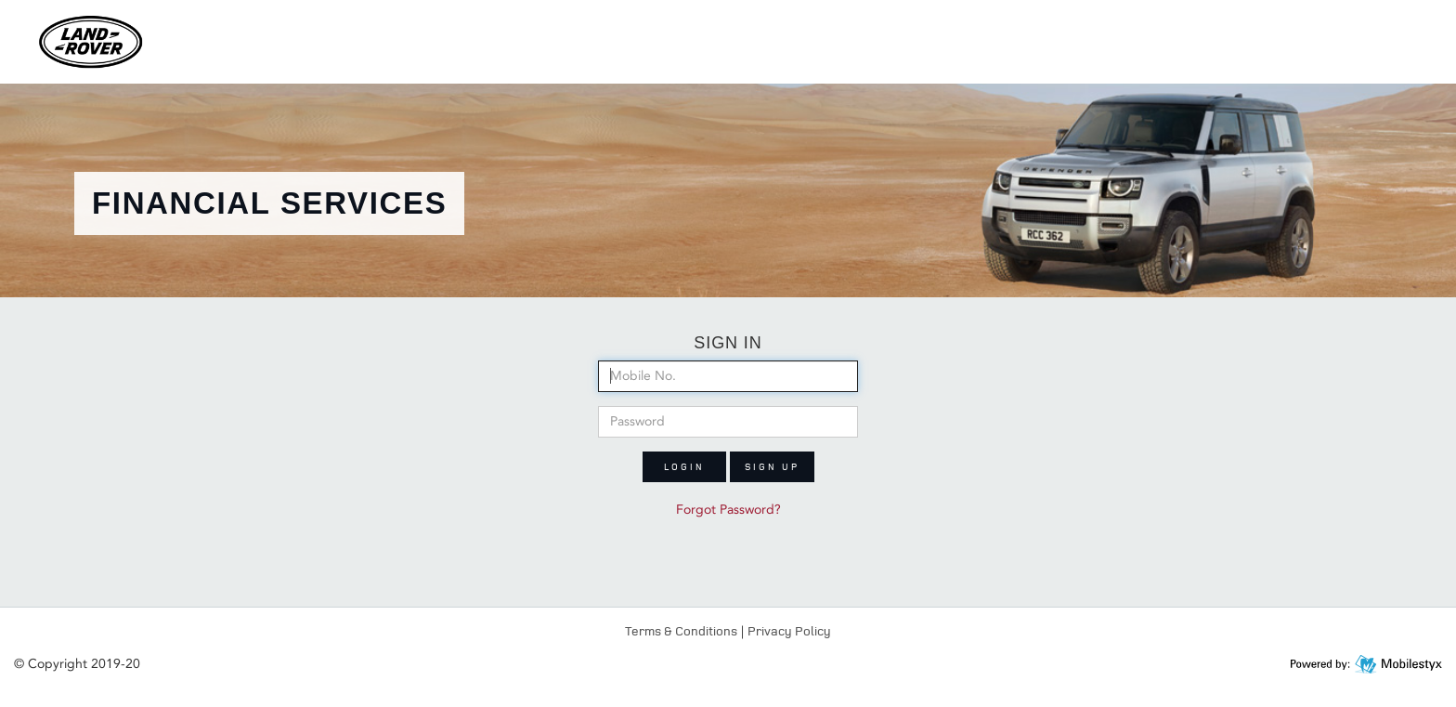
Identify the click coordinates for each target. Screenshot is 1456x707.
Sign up (772, 466)
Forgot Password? (728, 509)
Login (684, 466)
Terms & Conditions (681, 630)
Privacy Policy (789, 630)
